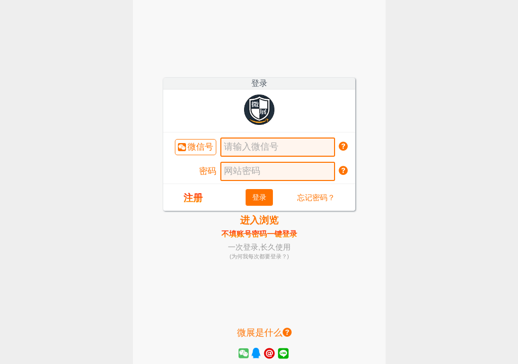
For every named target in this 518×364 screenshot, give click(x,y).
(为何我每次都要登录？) (259, 256)
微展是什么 (264, 333)
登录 (259, 197)
